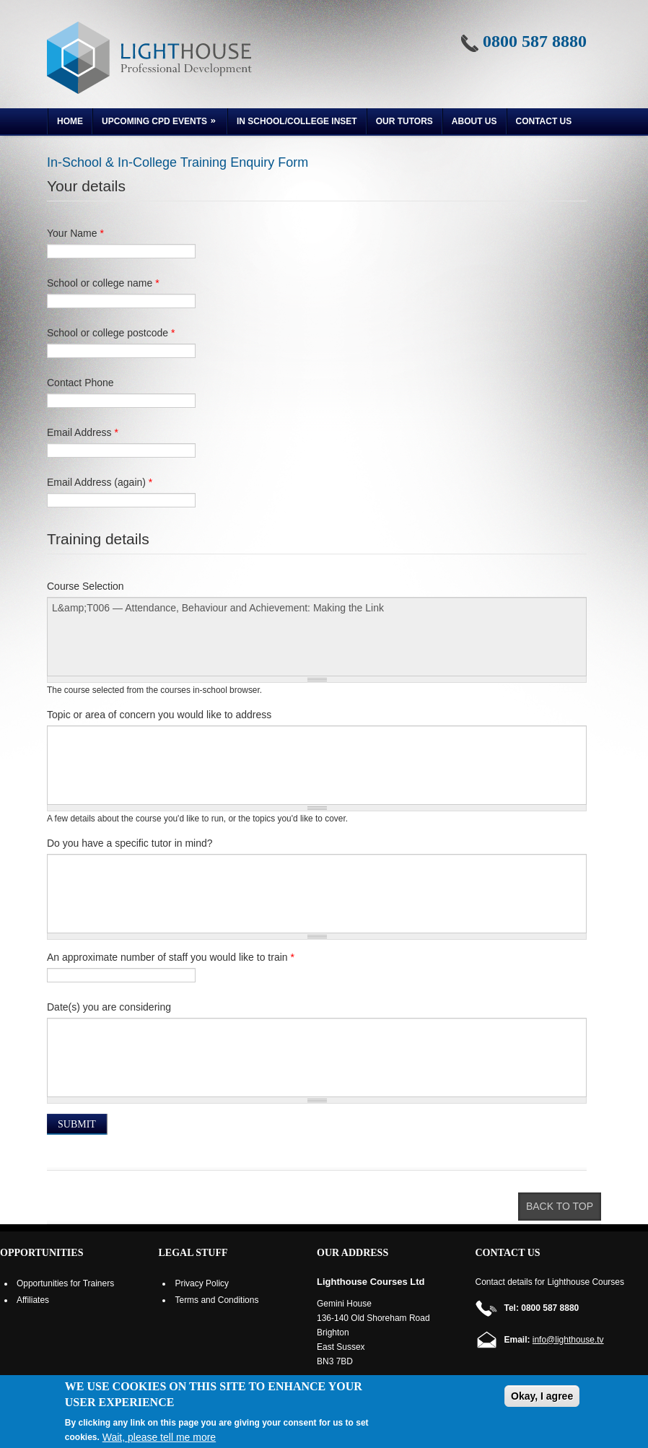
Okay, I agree (542, 1396)
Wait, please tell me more (159, 1437)
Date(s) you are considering (109, 1007)
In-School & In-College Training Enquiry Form (177, 162)
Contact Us (544, 121)
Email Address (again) (99, 482)
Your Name (75, 233)
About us (474, 121)
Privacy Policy (202, 1283)
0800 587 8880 (535, 41)
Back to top (559, 1206)
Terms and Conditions (216, 1300)
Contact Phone (80, 382)
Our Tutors (404, 121)
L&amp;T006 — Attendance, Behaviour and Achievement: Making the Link (317, 636)
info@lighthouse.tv (568, 1340)
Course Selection (85, 586)
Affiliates (33, 1300)
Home (70, 121)
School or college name (103, 283)
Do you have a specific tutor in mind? (130, 843)
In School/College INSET (297, 121)
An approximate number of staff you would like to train (170, 957)
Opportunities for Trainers (65, 1283)
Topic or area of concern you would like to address (159, 714)
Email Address (82, 432)
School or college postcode (111, 333)
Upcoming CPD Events (155, 123)
